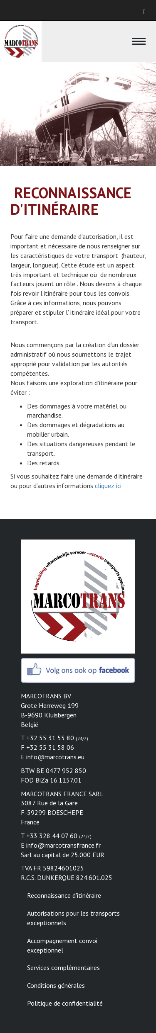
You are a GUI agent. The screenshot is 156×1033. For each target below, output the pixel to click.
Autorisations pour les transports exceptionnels (73, 918)
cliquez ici (107, 485)
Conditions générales (56, 985)
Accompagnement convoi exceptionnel (62, 945)
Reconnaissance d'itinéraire (64, 895)
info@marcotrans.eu (55, 757)
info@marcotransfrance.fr (63, 845)
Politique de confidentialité (65, 1003)
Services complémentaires (63, 967)
